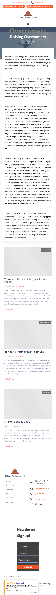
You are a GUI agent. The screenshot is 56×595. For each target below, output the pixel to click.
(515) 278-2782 (39, 2)
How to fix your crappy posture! (24, 352)
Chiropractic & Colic (17, 421)
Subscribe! (28, 567)
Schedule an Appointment (13, 6)
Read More (10, 309)
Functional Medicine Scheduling (40, 6)
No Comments (20, 286)
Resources (10, 494)
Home (8, 481)
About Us (10, 498)
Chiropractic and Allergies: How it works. (25, 280)
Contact (9, 502)
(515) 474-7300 (40, 499)
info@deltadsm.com (22, 3)
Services (9, 489)
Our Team (10, 485)
